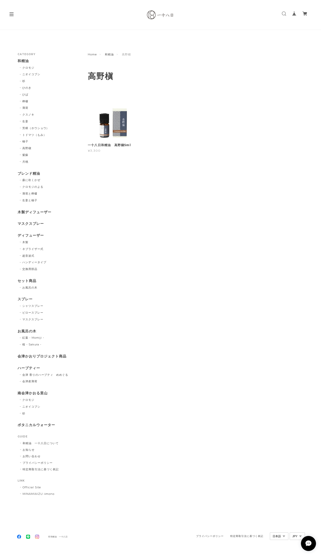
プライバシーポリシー (38, 463)
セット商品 (27, 281)
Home (92, 54)
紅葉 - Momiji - (33, 337)
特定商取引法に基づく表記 (41, 469)
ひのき (26, 87)
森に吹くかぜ (31, 180)
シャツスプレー (32, 306)
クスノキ (28, 114)
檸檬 (25, 101)
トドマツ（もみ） (34, 135)
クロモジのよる (32, 187)
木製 (25, 242)
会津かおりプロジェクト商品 (42, 356)
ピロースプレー (32, 312)
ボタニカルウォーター (36, 425)
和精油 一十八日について (41, 443)
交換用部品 (29, 269)
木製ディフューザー (34, 212)
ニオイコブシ (31, 74)
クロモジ (28, 67)
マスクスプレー (31, 224)
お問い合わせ (32, 456)
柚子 (25, 141)
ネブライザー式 (32, 249)
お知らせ (29, 449)
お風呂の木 (29, 287)
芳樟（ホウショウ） (35, 128)
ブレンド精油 (29, 173)
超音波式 (28, 255)
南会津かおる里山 (33, 393)
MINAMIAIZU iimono (38, 494)
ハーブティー (29, 368)
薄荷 (25, 108)
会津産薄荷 (29, 381)
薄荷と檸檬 (29, 193)
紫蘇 (25, 155)
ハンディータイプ (34, 262)
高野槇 (26, 148)
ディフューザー (31, 235)
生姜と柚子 (29, 200)
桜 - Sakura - (32, 344)
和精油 (109, 54)
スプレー (25, 299)
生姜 (25, 121)
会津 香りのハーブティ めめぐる (45, 375)
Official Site (32, 487)
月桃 (25, 161)
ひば (25, 94)
